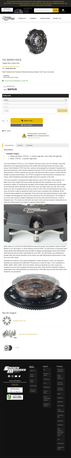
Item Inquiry (7, 131)
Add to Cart (28, 121)
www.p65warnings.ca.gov (33, 137)
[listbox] (35, 100)
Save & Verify (62, 111)
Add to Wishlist (27, 125)
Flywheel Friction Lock (19, 320)
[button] (46, 10)
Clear (6, 111)
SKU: (3, 68)
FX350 (17, 347)
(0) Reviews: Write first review (10, 66)
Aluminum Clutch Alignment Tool (28, 334)
